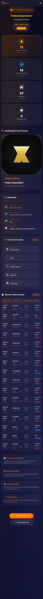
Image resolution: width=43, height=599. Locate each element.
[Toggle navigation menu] (40, 3)
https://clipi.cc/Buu (21, 25)
